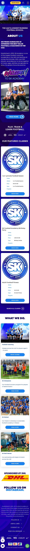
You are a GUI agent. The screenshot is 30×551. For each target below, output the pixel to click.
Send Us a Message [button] (15, 531)
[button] (28, 3)
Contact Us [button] (15, 527)
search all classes (15, 308)
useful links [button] (15, 523)
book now (15, 2)
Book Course (15, 354)
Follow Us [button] (15, 520)
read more (16, 117)
